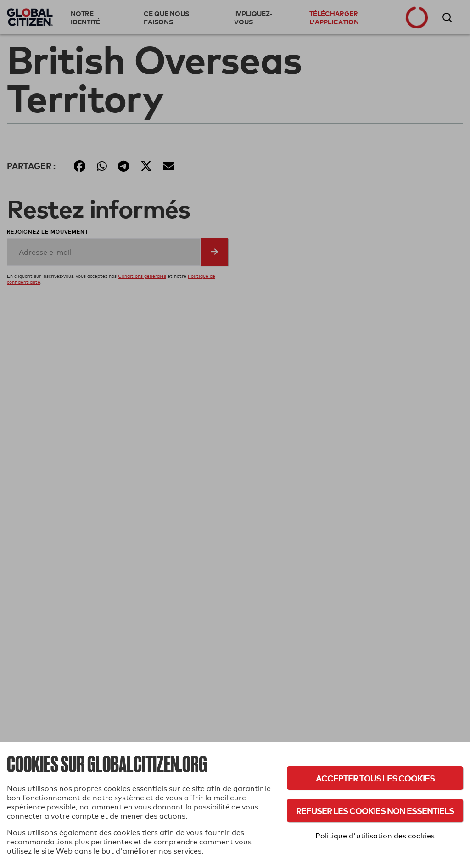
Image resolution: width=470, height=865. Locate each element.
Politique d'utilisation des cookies (375, 835)
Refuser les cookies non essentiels (375, 810)
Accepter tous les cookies (375, 778)
